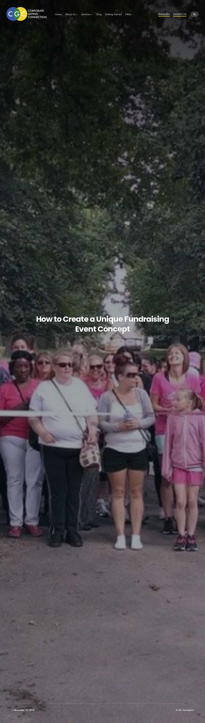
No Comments (186, 710)
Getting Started (113, 14)
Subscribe (164, 14)
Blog (98, 14)
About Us (70, 14)
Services (86, 14)
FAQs (128, 14)
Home (58, 14)
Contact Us (179, 14)
